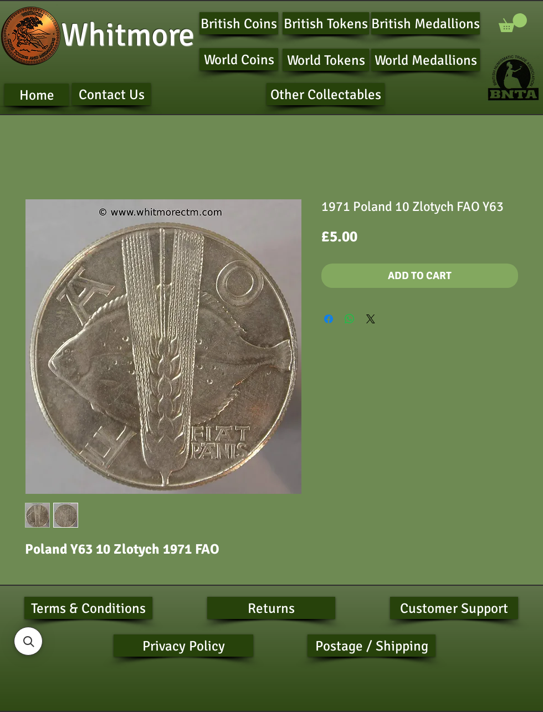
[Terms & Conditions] (88, 608)
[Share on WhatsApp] (349, 319)
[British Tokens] (326, 23)
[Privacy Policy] (183, 645)
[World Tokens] (326, 60)
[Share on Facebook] (328, 319)
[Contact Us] (111, 94)
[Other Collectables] (326, 94)
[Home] (36, 95)
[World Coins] (238, 59)
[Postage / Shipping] (372, 645)
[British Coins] (238, 23)
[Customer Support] (454, 608)
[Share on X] (370, 319)
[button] (513, 22)
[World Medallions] (425, 60)
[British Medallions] (425, 23)
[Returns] (271, 608)
